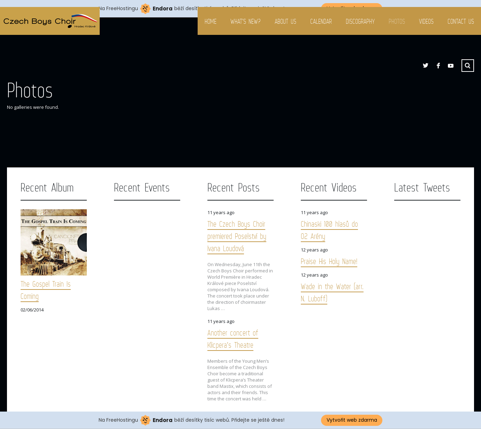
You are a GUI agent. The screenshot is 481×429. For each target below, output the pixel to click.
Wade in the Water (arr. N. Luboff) (332, 292)
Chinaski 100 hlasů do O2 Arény (329, 229)
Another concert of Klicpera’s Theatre (232, 338)
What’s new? (245, 21)
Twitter (425, 65)
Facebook (438, 65)
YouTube (450, 65)
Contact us (461, 21)
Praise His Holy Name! (329, 261)
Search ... (467, 65)
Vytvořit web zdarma (352, 419)
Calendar (321, 21)
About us (285, 21)
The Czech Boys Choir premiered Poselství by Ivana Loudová (236, 236)
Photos (397, 21)
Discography (360, 21)
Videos (426, 21)
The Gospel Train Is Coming (46, 289)
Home (210, 21)
